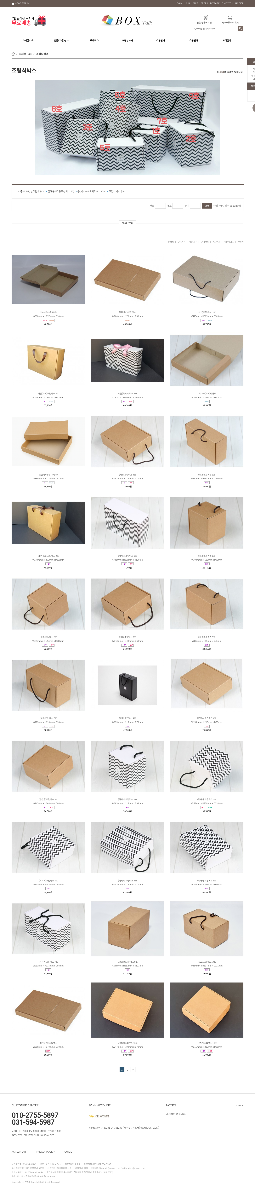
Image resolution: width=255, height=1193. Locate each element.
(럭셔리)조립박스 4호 (127, 880)
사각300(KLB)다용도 (206, 393)
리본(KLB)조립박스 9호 (48, 555)
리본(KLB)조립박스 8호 (48, 393)
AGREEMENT (19, 1151)
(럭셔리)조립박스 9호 (127, 555)
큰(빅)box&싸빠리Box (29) (91, 191)
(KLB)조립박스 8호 (206, 474)
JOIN (187, 3)
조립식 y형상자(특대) (48, 474)
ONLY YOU (227, 3)
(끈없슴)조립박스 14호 (207, 1042)
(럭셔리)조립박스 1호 (127, 799)
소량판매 (160, 40)
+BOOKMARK (20, 3)
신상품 (171, 241)
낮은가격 (181, 241)
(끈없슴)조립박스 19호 (127, 961)
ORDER (204, 3)
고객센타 (227, 40)
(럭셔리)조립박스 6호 (206, 880)
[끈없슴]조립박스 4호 (206, 718)
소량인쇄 (194, 40)
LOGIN (178, 3)
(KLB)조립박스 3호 (127, 636)
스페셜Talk (28, 40)
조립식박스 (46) (117, 191)
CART (195, 3)
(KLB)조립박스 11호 (207, 312)
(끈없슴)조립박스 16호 (127, 1042)
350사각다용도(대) (48, 312)
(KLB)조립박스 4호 (127, 474)
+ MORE (239, 1105)
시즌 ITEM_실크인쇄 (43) (31, 191)
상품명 (240, 241)
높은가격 (193, 241)
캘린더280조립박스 (48, 1042)
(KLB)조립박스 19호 (207, 961)
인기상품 (204, 241)
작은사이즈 (229, 241)
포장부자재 (127, 40)
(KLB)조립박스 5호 (206, 636)
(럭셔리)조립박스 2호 (206, 799)
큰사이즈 (216, 241)
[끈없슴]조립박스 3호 (48, 799)
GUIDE (68, 1151)
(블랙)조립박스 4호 (127, 718)
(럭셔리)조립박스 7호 (48, 961)
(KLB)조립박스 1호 (206, 555)
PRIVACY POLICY (45, 1151)
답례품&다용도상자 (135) (61, 191)
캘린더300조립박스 (127, 312)
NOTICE (239, 3)
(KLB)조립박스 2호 (48, 636)
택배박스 (94, 40)
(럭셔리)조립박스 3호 (48, 880)
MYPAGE (214, 3)
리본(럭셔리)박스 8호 (127, 393)
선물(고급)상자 (61, 40)
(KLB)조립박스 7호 (48, 718)
